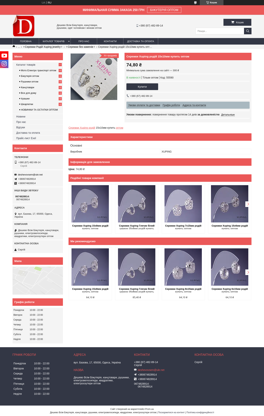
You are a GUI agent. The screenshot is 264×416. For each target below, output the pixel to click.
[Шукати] (247, 31)
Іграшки (25, 98)
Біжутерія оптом (30, 76)
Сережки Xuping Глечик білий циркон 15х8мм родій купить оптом (137, 227)
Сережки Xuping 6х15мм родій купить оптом (230, 290)
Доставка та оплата (140, 41)
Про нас (83, 41)
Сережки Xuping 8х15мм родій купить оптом (183, 290)
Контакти (110, 41)
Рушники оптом (29, 81)
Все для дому (28, 93)
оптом (119, 127)
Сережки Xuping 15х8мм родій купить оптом (90, 227)
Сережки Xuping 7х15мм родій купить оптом (183, 227)
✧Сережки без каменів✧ (80, 46)
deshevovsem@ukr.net (30, 174)
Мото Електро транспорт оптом (38, 70)
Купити (142, 86)
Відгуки (20, 127)
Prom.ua (149, 409)
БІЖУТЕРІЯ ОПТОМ (164, 10)
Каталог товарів (53, 41)
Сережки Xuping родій (82, 127)
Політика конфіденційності (200, 412)
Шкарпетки (27, 104)
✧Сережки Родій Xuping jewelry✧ (43, 46)
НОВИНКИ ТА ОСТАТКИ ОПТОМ (39, 109)
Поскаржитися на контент (171, 412)
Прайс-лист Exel (26, 138)
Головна (26, 41)
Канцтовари (27, 87)
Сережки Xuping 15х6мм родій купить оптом (230, 227)
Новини (20, 116)
